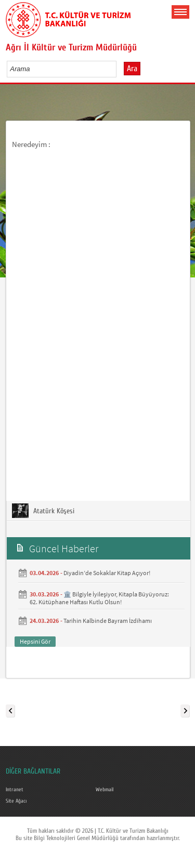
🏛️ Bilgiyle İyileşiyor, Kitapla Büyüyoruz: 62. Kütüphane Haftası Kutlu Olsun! (99, 598)
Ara (132, 68)
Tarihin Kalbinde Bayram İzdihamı (107, 620)
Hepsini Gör (35, 641)
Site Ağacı (16, 801)
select (119, 68)
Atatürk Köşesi (43, 510)
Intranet (14, 790)
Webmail (104, 790)
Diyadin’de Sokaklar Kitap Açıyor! (106, 573)
